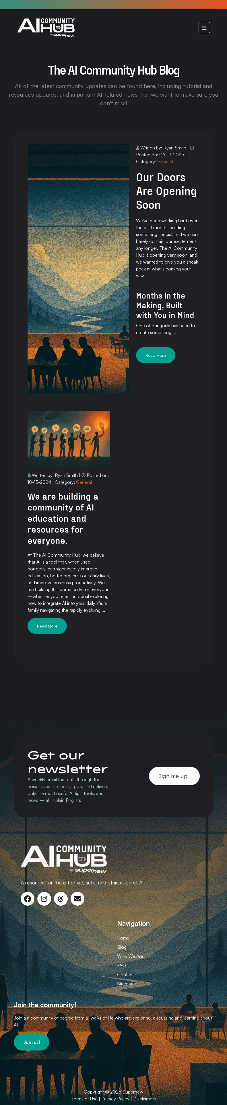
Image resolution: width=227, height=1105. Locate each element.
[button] (31, 1042)
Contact (125, 974)
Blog (122, 947)
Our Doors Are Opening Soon (166, 190)
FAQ (121, 965)
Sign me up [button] (172, 775)
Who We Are (130, 956)
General (165, 161)
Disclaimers (144, 1099)
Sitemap (125, 984)
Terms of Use (84, 1099)
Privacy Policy (115, 1099)
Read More (155, 355)
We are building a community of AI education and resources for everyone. (63, 517)
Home (123, 938)
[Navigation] (204, 27)
